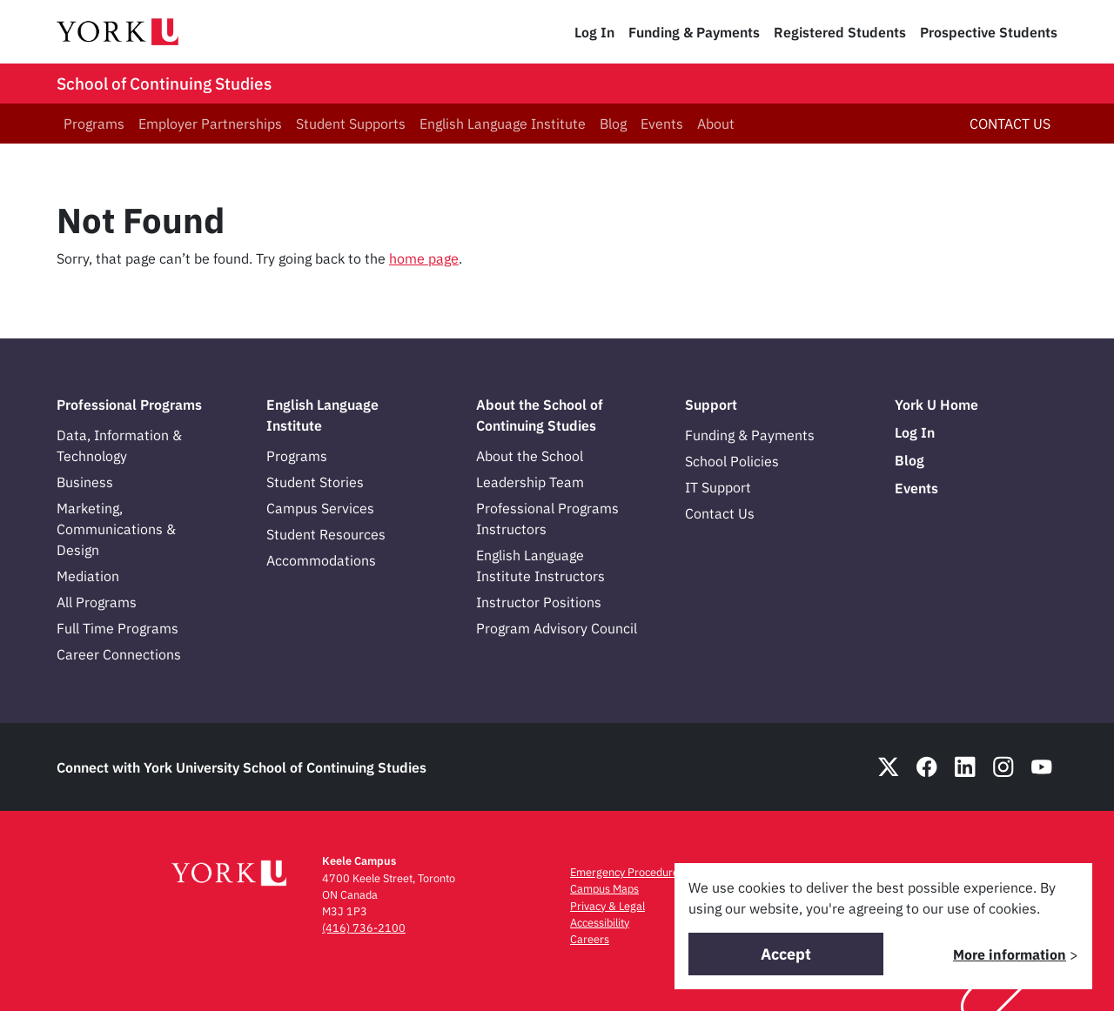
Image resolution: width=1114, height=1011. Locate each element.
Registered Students (840, 32)
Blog (613, 123)
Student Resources (326, 534)
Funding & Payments (694, 32)
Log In (594, 32)
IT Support (718, 487)
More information (1009, 954)
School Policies (732, 461)
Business (85, 482)
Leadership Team (530, 482)
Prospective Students (988, 32)
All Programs (97, 602)
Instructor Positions (538, 602)
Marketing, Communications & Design (116, 529)
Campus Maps (604, 888)
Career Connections (119, 654)
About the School (529, 456)
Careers (589, 939)
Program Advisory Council (556, 628)
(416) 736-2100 (364, 928)
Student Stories (315, 482)
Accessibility (599, 922)
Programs (94, 123)
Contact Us (720, 513)
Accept (786, 954)
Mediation (88, 576)
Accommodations (321, 560)
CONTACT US (1010, 123)
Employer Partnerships (210, 123)
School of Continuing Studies (164, 83)
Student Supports (351, 123)
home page (424, 258)
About (716, 123)
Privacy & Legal (607, 906)
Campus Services (320, 508)
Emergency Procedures (627, 872)
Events (662, 123)
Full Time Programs (117, 628)
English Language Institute (502, 123)
